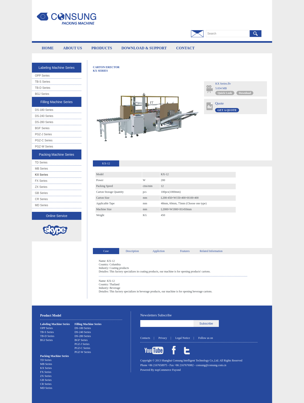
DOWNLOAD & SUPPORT (144, 48)
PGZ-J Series (43, 134)
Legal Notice (182, 338)
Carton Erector (106, 67)
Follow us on (205, 338)
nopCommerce (163, 370)
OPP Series (42, 75)
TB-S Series (42, 81)
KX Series (41, 174)
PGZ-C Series (44, 140)
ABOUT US (72, 48)
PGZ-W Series (44, 146)
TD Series (41, 162)
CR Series (41, 199)
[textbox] (228, 33)
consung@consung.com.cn (211, 365)
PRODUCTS (101, 48)
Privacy (162, 338)
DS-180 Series (44, 110)
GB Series (41, 193)
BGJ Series (42, 94)
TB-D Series (42, 87)
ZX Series (41, 187)
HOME (48, 48)
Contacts (145, 338)
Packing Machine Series (54, 356)
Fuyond (176, 370)
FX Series (41, 180)
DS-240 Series (44, 116)
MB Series (41, 168)
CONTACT (185, 48)
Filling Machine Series (88, 324)
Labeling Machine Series (55, 324)
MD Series (41, 205)
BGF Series (42, 128)
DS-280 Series (44, 122)
